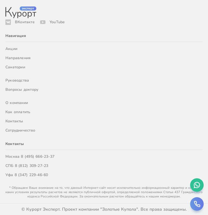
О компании (16, 102)
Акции (11, 48)
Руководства (17, 80)
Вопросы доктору (21, 89)
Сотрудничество (20, 130)
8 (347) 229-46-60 (31, 174)
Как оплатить (18, 112)
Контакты (14, 121)
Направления (18, 58)
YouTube (57, 22)
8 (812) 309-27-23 (31, 165)
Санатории (15, 67)
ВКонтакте (25, 22)
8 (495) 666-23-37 (37, 156)
